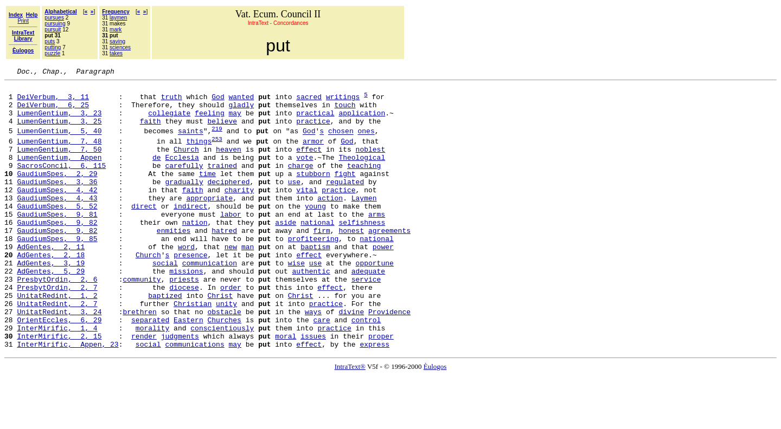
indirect (190, 232)
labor (230, 241)
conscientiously (222, 378)
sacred (309, 101)
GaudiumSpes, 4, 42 (57, 212)
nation (195, 251)
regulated (345, 202)
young (315, 232)
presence (190, 290)
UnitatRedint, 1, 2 (57, 339)
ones (365, 142)
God (218, 101)
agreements (389, 261)
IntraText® (350, 420)
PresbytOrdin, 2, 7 (57, 329)
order (230, 329)
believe (222, 130)
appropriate (209, 222)
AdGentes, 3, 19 (51, 300)
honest (351, 261)
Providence (389, 358)
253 (217, 151)
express (374, 397)
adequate (368, 310)
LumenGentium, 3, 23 (59, 121)
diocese (184, 329)
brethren (139, 358)
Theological (361, 173)
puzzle (52, 53)
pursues (54, 18)
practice (313, 130)
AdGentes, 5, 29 (51, 310)
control (366, 368)
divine (351, 358)
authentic (311, 310)
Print (23, 21)
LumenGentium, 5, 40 (59, 142)
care (321, 368)
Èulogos (435, 420)
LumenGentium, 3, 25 (59, 130)
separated (150, 368)
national (317, 251)
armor (313, 154)
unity (226, 349)
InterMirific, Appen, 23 (67, 397)
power (383, 280)
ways (313, 358)
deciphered (228, 202)
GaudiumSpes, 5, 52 (57, 232)
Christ (220, 339)
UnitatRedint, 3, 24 (59, 358)
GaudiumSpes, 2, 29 (57, 193)
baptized (165, 339)
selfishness (361, 251)
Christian (193, 349)
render (144, 388)
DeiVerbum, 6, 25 (53, 111)
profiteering (313, 271)
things (199, 154)
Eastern (188, 368)
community (142, 319)
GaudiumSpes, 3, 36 (57, 202)
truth (171, 101)
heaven (228, 163)
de (156, 173)
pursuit (52, 29)
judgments (180, 388)
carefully (184, 183)
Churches (224, 368)
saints (190, 142)
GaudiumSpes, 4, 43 (57, 222)
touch (344, 111)
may (234, 121)
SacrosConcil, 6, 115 (61, 183)
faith (150, 130)
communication (209, 300)
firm (321, 261)
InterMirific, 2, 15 (59, 388)
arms (376, 241)
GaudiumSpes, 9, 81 (57, 241)
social (165, 300)
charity (239, 212)
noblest (371, 163)
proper (381, 388)
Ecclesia (182, 173)
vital (306, 212)
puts (49, 41)
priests (184, 319)
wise (296, 300)
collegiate (169, 121)
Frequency (116, 12)
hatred (224, 261)
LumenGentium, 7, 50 (59, 163)
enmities (173, 261)
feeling (210, 121)
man (247, 280)
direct (144, 232)
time (207, 193)
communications (194, 397)
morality (152, 378)
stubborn (313, 193)
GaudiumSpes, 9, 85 (57, 271)
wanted (241, 101)
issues (313, 388)
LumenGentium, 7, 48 (59, 154)
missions (186, 310)
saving (117, 41)
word (186, 280)
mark (115, 29)
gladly (241, 111)
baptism (315, 280)
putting (52, 47)
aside (285, 251)
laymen (118, 18)
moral (285, 388)
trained (222, 183)
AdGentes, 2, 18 (51, 290)
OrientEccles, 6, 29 (59, 368)
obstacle (224, 358)
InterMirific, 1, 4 (57, 378)
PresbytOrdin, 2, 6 (57, 319)
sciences (120, 47)
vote (304, 173)
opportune (375, 300)
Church (186, 163)
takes (116, 53)
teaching (364, 183)
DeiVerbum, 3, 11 (53, 101)
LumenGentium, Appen (59, 173)
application (361, 121)
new (231, 280)
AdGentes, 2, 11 (51, 280)
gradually (184, 202)
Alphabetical (60, 12)
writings (343, 101)
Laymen (364, 222)
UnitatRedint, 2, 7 (57, 349)
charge (300, 183)
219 (217, 139)
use (294, 202)
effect (309, 163)
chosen (341, 142)
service (366, 319)
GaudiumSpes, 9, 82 (57, 251)
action (330, 222)
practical (315, 121)
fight (344, 193)
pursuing (54, 24)
